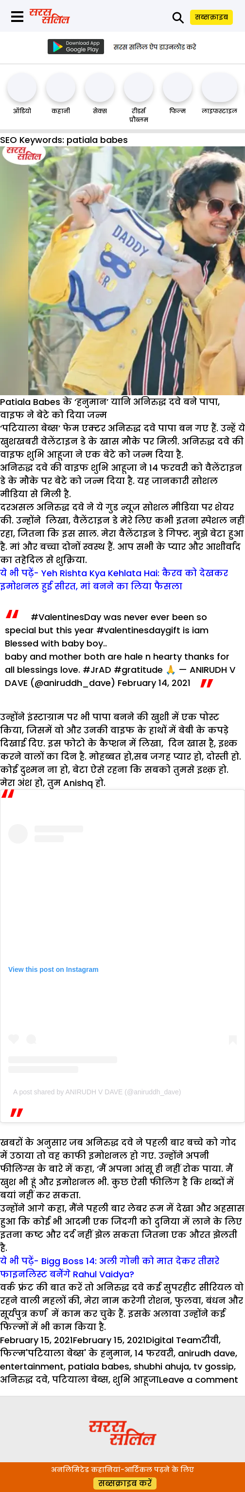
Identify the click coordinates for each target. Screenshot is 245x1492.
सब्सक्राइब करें (125, 1483)
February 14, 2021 (154, 683)
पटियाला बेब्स (80, 1379)
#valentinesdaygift (138, 630)
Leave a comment (198, 1379)
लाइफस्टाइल (219, 111)
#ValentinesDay (66, 617)
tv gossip (213, 1366)
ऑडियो (22, 111)
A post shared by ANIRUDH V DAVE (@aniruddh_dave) (97, 1092)
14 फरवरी (154, 1353)
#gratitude (138, 670)
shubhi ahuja (161, 1366)
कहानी (61, 111)
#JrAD (97, 670)
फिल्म (177, 111)
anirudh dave (206, 1353)
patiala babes (98, 1366)
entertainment (32, 1366)
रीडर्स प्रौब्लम (138, 115)
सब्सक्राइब (211, 17)
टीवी (210, 1340)
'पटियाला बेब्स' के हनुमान (78, 1353)
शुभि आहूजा (136, 1379)
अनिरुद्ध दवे (24, 1379)
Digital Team (173, 1340)
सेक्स (100, 111)
